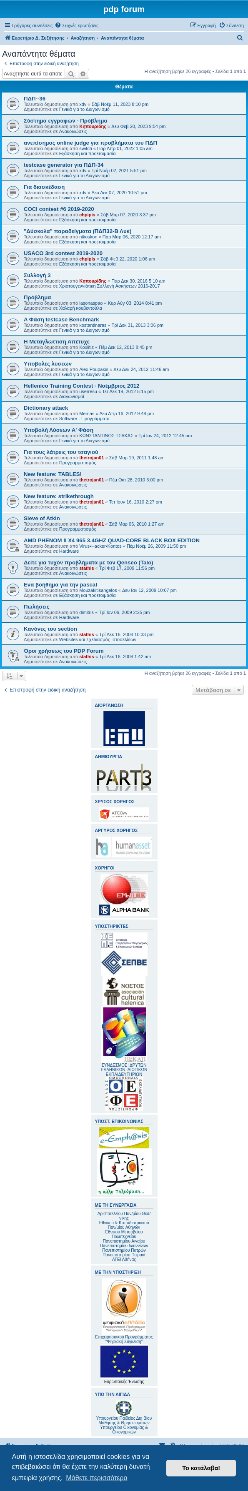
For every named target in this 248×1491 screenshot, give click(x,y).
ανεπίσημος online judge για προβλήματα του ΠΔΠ (90, 143)
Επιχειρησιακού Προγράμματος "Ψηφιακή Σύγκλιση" (124, 1311)
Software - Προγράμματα (84, 418)
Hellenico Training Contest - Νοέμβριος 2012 (81, 386)
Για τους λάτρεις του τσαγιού (61, 452)
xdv (82, 104)
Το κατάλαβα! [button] (201, 1468)
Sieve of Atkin (42, 518)
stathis (86, 568)
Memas (86, 413)
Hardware (69, 551)
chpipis (87, 214)
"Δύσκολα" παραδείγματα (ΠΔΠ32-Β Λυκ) (77, 231)
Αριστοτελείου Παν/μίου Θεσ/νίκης (124, 1215)
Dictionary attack (46, 408)
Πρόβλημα (37, 297)
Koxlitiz (86, 347)
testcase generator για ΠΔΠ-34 (63, 165)
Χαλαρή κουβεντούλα (80, 308)
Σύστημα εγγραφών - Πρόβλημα (66, 121)
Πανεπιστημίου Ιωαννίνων (124, 1245)
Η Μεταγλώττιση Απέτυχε (57, 341)
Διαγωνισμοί (71, 396)
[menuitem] (76, 25)
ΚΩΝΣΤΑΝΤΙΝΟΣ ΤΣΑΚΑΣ (106, 435)
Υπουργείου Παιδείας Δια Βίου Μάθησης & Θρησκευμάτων (124, 1420)
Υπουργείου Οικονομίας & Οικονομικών (124, 1429)
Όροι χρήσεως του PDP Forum (64, 651)
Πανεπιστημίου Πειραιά (124, 1255)
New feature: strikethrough (59, 496)
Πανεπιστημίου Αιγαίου (124, 1241)
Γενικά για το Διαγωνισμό (84, 109)
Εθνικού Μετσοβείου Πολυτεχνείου (124, 1234)
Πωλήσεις (37, 607)
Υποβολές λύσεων (48, 364)
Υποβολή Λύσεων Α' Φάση (58, 430)
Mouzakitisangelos (98, 590)
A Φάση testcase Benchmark (61, 319)
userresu (88, 391)
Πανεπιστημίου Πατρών (124, 1250)
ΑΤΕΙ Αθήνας (124, 1259)
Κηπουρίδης (92, 126)
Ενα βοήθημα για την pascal (60, 584)
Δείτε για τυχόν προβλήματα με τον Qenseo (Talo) (88, 562)
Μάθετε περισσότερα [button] (97, 1477)
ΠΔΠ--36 (34, 98)
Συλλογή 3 (37, 275)
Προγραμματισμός (77, 462)
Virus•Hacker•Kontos (100, 546)
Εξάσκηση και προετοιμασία (87, 153)
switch (85, 148)
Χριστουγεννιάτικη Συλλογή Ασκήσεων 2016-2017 (109, 285)
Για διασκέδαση (44, 187)
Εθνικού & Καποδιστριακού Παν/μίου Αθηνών (124, 1225)
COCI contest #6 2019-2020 (59, 209)
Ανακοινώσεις (73, 131)
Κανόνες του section (50, 629)
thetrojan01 (91, 457)
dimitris (86, 612)
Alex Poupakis (93, 369)
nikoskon (88, 236)
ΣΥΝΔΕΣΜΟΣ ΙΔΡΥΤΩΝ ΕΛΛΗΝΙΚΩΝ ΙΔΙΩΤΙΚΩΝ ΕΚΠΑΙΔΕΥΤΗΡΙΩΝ (124, 1070)
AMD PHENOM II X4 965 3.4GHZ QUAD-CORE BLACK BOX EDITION (112, 540)
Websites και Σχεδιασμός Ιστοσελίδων (97, 639)
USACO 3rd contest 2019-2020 (63, 253)
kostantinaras (92, 325)
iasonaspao (91, 303)
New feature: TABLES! (53, 474)
